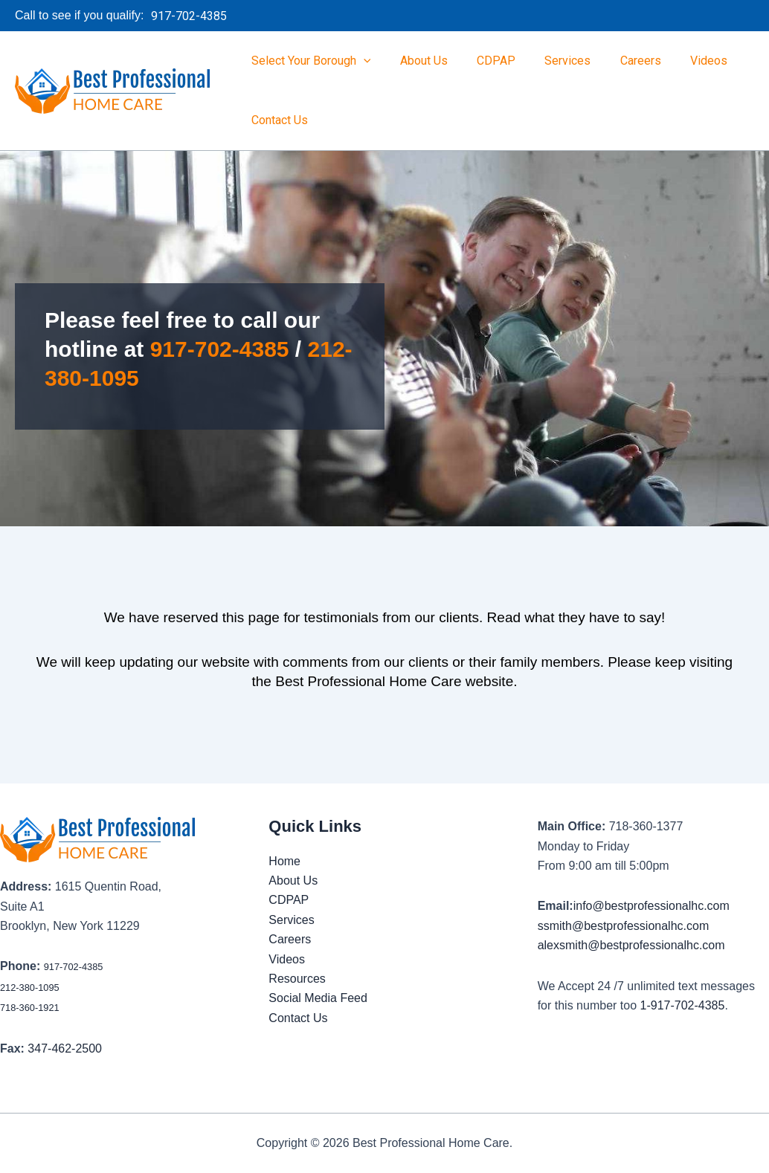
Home (284, 861)
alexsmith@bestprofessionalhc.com (631, 945)
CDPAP (482, 61)
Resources (296, 978)
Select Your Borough (308, 61)
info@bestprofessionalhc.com (651, 905)
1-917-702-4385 (682, 1005)
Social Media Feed (317, 998)
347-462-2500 (65, 1048)
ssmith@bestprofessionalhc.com (624, 926)
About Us (416, 61)
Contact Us (276, 120)
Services (549, 61)
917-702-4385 (219, 349)
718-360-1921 (29, 1007)
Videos (679, 61)
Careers (616, 61)
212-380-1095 (29, 987)
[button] (200, 16)
